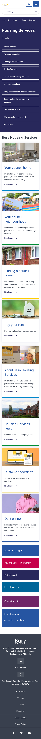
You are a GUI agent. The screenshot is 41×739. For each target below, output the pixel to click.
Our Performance (11, 69)
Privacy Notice (20, 724)
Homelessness (11, 614)
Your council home (17, 167)
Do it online (12, 518)
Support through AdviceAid (14, 620)
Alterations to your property (15, 117)
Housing (14, 20)
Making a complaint (12, 84)
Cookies (20, 698)
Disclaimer (20, 711)
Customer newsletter (19, 472)
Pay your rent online (12, 54)
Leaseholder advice (12, 109)
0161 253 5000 (20, 668)
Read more (11, 184)
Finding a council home (13, 62)
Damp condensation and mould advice (20, 92)
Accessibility (20, 691)
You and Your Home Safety (17, 563)
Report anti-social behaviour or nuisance (16, 100)
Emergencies (20, 718)
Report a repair (10, 47)
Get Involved (9, 124)
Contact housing (12, 601)
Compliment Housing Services (16, 77)
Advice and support (13, 550)
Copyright (20, 704)
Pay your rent (14, 325)
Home (4, 20)
